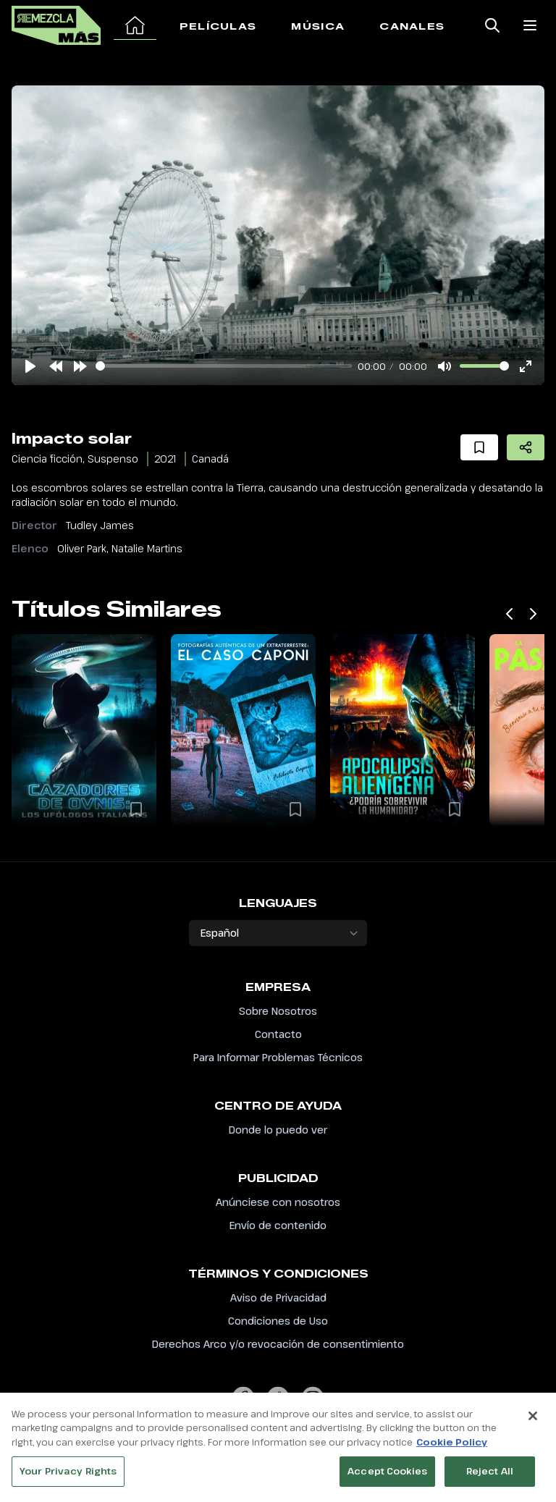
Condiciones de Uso (278, 1321)
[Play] (30, 366)
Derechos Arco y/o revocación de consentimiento (278, 1344)
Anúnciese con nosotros (278, 1202)
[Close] (533, 1419)
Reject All (489, 1474)
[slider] (224, 366)
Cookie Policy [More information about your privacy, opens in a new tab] (451, 1444)
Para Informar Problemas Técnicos (278, 1057)
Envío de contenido (278, 1225)
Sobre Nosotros (278, 1011)
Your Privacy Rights (68, 1474)
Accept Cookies (387, 1474)
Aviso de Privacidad (278, 1297)
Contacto (278, 1034)
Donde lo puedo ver (278, 1129)
